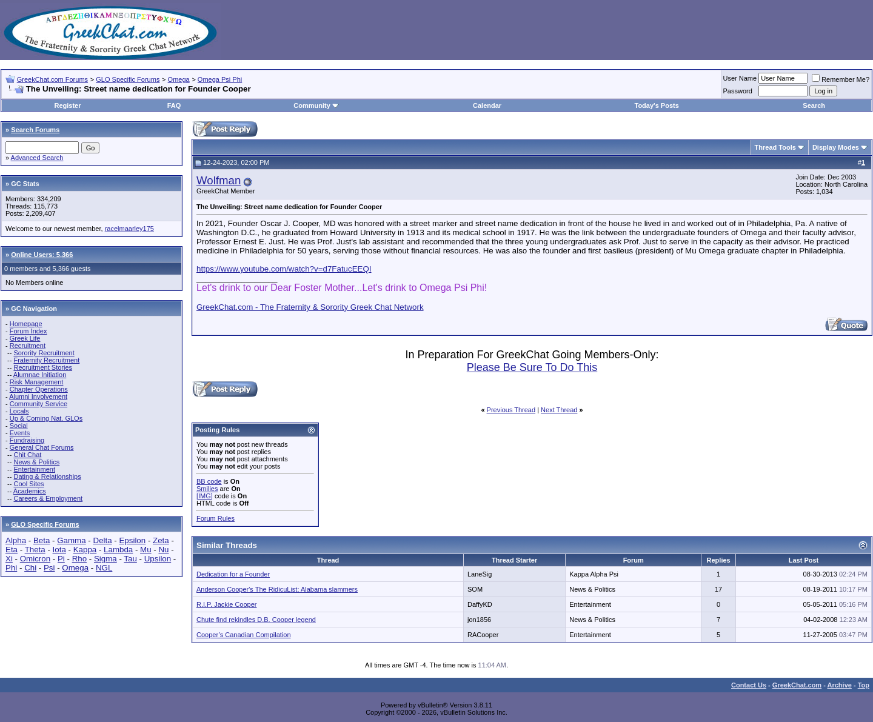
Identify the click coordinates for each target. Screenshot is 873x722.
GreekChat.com (796, 685)
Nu (163, 549)
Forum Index (28, 331)
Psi (49, 567)
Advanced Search (37, 157)
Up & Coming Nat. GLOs (46, 418)
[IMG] (204, 496)
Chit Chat (27, 454)
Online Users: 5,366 (42, 254)
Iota (59, 549)
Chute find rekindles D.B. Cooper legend (256, 619)
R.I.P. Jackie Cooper (226, 604)
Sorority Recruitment (43, 352)
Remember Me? (840, 79)
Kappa (85, 549)
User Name (740, 78)
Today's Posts (656, 105)
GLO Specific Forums (127, 79)
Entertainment (34, 469)
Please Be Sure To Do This (532, 367)
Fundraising (27, 440)
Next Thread (559, 409)
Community (316, 105)
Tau (130, 558)
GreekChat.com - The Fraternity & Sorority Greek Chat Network (310, 307)
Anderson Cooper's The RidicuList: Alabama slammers (277, 589)
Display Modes (835, 147)
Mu (146, 549)
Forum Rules (215, 518)
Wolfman (218, 180)
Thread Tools (775, 147)
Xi (9, 558)
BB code (209, 481)
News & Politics (36, 462)
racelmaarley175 (129, 228)
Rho (79, 558)
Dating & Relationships (47, 476)
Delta (102, 540)
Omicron (35, 558)
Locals (19, 411)
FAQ (174, 105)
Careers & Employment (47, 498)
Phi (11, 567)
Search (814, 105)
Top (863, 685)
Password (737, 91)
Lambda (118, 549)
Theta (35, 549)
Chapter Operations (39, 389)
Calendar (487, 105)
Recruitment (27, 345)
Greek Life (25, 338)
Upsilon (157, 558)
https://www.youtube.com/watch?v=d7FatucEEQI (284, 268)
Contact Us (748, 685)
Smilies (207, 488)
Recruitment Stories (42, 367)
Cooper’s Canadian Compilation (243, 634)
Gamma (71, 540)
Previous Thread (511, 409)
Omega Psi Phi (220, 79)
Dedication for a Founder (233, 574)
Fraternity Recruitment (46, 360)
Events (20, 432)
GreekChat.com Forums (52, 79)
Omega (179, 79)
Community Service (38, 403)
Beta (41, 540)
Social (19, 425)
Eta (11, 549)
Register (67, 105)
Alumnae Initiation (39, 374)
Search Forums (35, 129)
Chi (30, 567)
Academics (29, 491)
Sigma (105, 558)
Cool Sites (28, 483)
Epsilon (132, 540)
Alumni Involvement (38, 396)
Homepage (26, 323)
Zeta (161, 540)
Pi (61, 558)
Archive (840, 685)
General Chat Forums (42, 447)
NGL (104, 567)
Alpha (15, 540)
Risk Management (37, 382)
